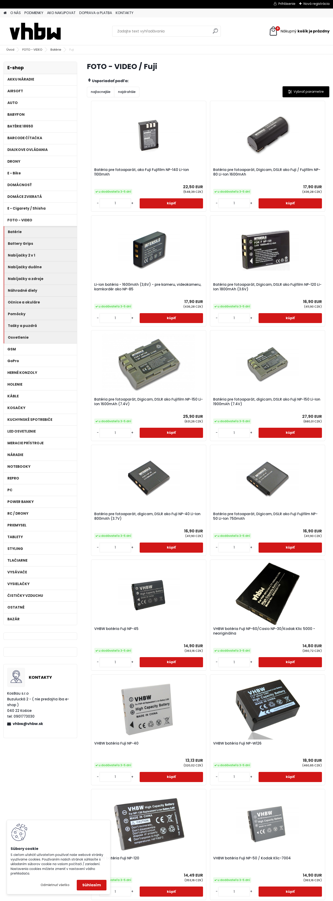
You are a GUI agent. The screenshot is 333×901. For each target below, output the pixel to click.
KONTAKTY (124, 12)
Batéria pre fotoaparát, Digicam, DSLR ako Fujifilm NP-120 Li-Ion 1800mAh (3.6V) (297, 176)
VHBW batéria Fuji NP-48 (205, 803)
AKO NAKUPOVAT (61, 12)
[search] (215, 32)
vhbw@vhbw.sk (28, 723)
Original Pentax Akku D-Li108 (264, 805)
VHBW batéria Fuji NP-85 (175, 673)
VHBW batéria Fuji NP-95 (114, 673)
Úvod (10, 49)
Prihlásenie (286, 3)
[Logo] (35, 31)
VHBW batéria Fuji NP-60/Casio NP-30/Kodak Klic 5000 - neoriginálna (177, 432)
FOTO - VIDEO (32, 49)
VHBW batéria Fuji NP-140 (236, 673)
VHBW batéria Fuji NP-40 (235, 428)
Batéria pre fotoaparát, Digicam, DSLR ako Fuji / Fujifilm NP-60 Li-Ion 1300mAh (143, 803)
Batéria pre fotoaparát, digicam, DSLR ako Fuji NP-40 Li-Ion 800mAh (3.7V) (237, 305)
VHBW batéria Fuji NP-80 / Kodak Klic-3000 (297, 553)
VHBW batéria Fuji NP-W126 (298, 428)
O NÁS (15, 12)
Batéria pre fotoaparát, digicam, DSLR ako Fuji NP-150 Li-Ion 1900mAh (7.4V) (176, 305)
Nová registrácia (317, 3)
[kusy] (101, 217)
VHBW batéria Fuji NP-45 (114, 428)
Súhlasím (91, 885)
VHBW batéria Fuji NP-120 (114, 551)
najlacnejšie (100, 92)
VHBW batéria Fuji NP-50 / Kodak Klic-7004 (176, 553)
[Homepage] (5, 13)
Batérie (55, 49)
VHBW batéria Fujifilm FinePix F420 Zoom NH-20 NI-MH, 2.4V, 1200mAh (296, 676)
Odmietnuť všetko (55, 885)
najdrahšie (127, 92)
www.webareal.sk (185, 896)
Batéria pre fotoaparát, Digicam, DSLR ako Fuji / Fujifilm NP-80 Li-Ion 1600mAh (174, 176)
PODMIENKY (33, 12)
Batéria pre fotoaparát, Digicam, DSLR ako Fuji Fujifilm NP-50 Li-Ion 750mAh (295, 305)
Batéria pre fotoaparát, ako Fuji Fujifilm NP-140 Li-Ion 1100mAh (117, 176)
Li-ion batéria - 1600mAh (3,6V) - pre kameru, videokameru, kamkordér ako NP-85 (235, 176)
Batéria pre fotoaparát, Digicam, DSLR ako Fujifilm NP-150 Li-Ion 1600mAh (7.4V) (115, 305)
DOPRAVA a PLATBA (95, 12)
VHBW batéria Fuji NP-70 (235, 551)
